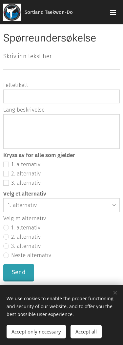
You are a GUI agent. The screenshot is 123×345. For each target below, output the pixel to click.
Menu (113, 12)
